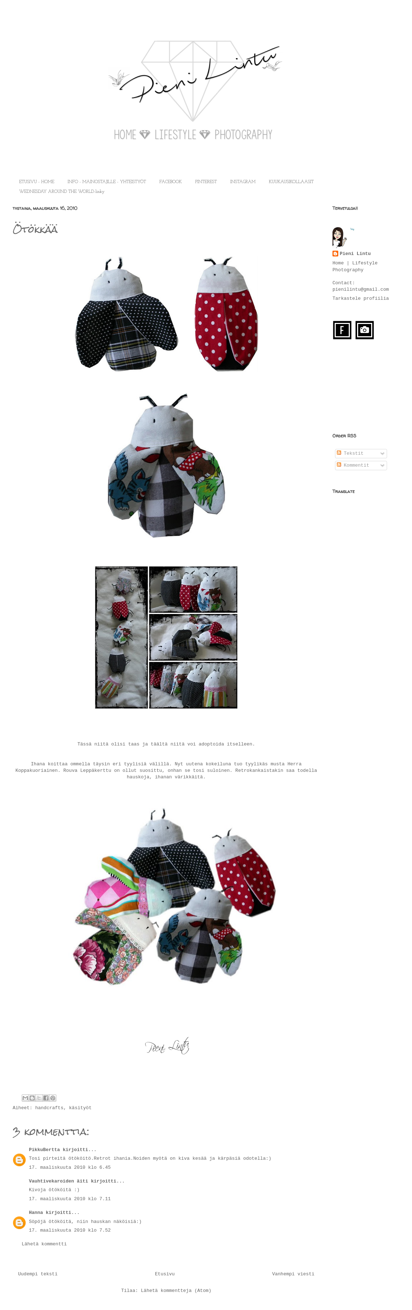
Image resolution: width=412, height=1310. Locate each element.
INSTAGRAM (243, 182)
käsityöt (80, 1108)
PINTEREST (206, 182)
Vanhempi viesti (293, 1274)
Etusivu (165, 1274)
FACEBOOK (170, 182)
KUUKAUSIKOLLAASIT (291, 182)
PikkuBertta (44, 1150)
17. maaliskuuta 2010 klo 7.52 (70, 1230)
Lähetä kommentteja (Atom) (176, 1290)
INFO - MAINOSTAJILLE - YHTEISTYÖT (107, 182)
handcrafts (49, 1108)
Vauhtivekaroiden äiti (58, 1181)
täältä (159, 744)
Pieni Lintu (355, 253)
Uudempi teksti (37, 1274)
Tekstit (350, 453)
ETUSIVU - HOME (36, 182)
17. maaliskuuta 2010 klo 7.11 (70, 1199)
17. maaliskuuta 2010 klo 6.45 (70, 1167)
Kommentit (353, 465)
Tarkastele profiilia (360, 298)
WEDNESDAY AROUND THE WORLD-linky (61, 192)
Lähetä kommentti (44, 1244)
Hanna (36, 1212)
